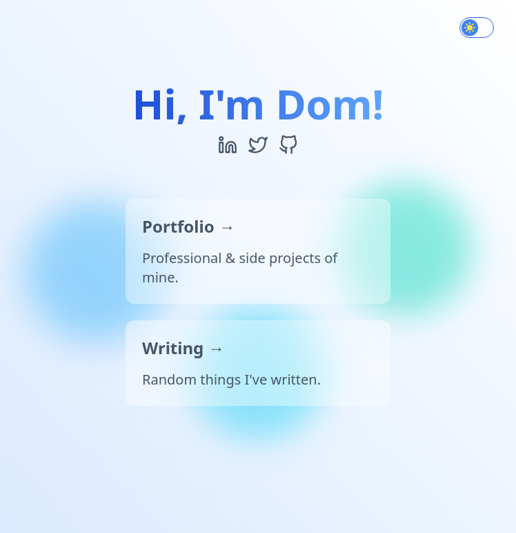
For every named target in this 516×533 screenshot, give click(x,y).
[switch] (476, 27)
